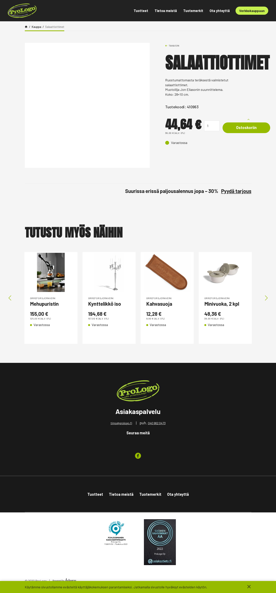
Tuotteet (141, 11)
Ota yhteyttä (220, 11)
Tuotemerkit (193, 11)
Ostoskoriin (246, 127)
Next (266, 299)
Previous (9, 299)
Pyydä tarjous (236, 191)
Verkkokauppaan (252, 11)
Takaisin (174, 45)
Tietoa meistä (166, 11)
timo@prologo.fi (121, 424)
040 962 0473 (157, 424)
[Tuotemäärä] (212, 125)
